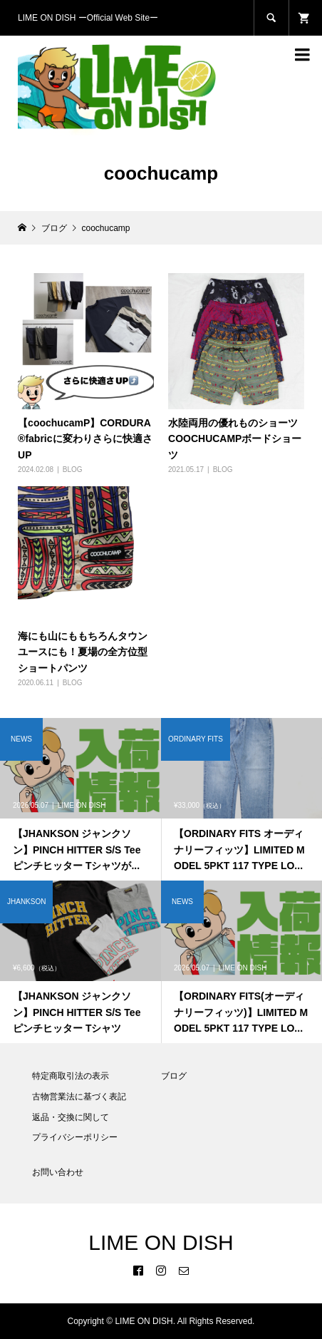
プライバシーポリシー (75, 1137)
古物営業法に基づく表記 (79, 1097)
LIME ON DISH (160, 1242)
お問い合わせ (57, 1172)
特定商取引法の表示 (70, 1076)
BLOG (73, 469)
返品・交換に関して (70, 1117)
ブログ (174, 1076)
